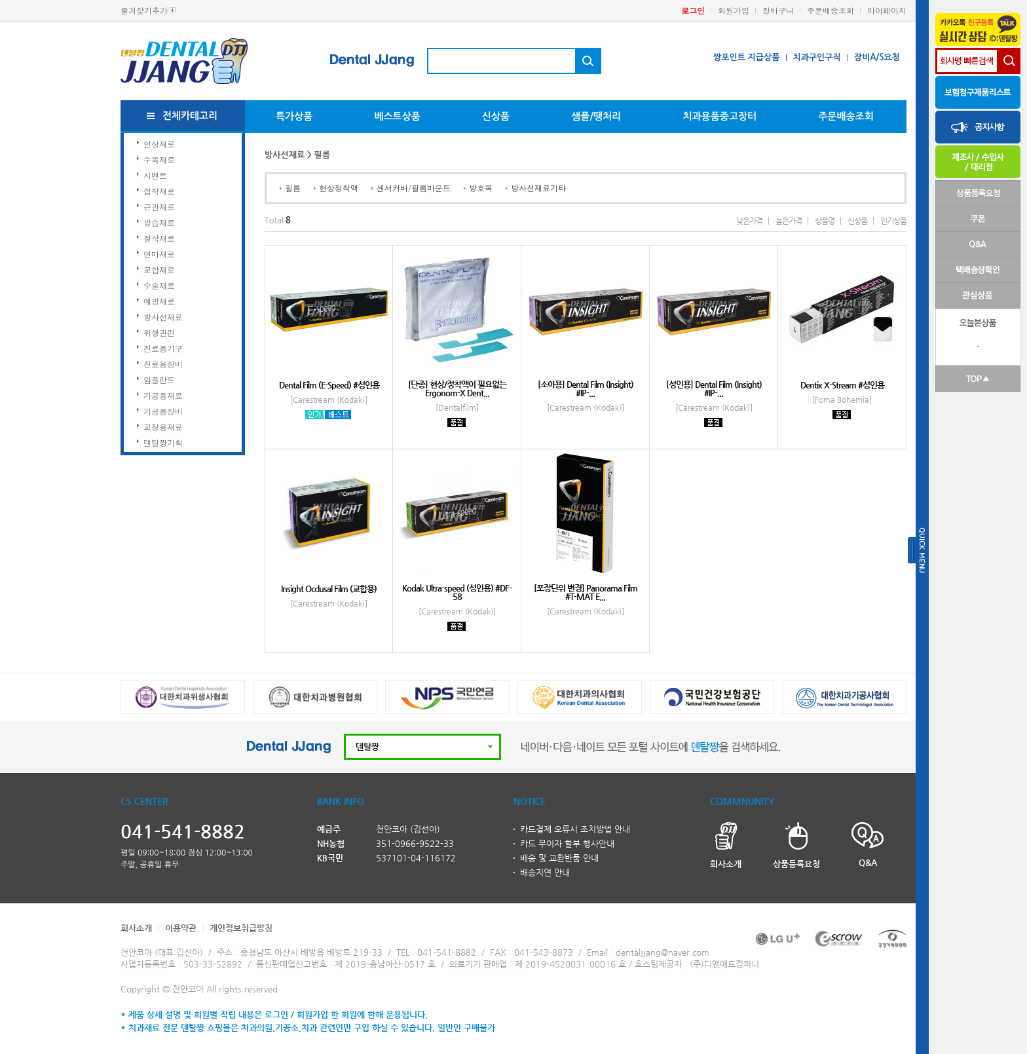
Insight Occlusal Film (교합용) (329, 588)
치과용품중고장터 (719, 116)
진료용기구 (163, 348)
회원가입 (733, 10)
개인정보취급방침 (241, 928)
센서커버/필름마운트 (414, 187)
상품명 (824, 220)
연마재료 (159, 253)
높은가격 (788, 220)
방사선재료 (163, 316)
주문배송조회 (830, 10)
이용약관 (180, 928)
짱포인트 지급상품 (746, 57)
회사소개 (136, 928)
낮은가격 (749, 220)
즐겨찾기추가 (144, 10)
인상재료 (159, 143)
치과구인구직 (816, 57)
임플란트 (159, 379)
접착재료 (159, 191)
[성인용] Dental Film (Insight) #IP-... (714, 388)
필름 (293, 187)
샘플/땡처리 (596, 116)
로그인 (693, 10)
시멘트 (155, 175)
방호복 (481, 187)
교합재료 (159, 269)
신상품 (496, 116)
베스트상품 (397, 116)
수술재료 (159, 285)
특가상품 (294, 116)
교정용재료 (163, 426)
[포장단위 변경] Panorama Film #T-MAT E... (585, 592)
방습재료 (159, 222)
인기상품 (893, 220)
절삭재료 (159, 238)
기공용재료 (163, 395)
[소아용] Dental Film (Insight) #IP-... (585, 388)
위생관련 (159, 332)
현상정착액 (338, 187)
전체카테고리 (190, 116)
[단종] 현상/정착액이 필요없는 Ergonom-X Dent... (457, 388)
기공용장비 (163, 411)
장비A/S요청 (877, 57)
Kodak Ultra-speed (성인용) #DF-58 (457, 592)
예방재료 (159, 301)
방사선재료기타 (538, 187)
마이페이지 (886, 10)
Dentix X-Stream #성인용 (842, 385)
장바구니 (778, 10)
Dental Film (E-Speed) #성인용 (329, 385)
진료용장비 (163, 363)
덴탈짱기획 (163, 442)
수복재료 (159, 159)
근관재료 (159, 206)
